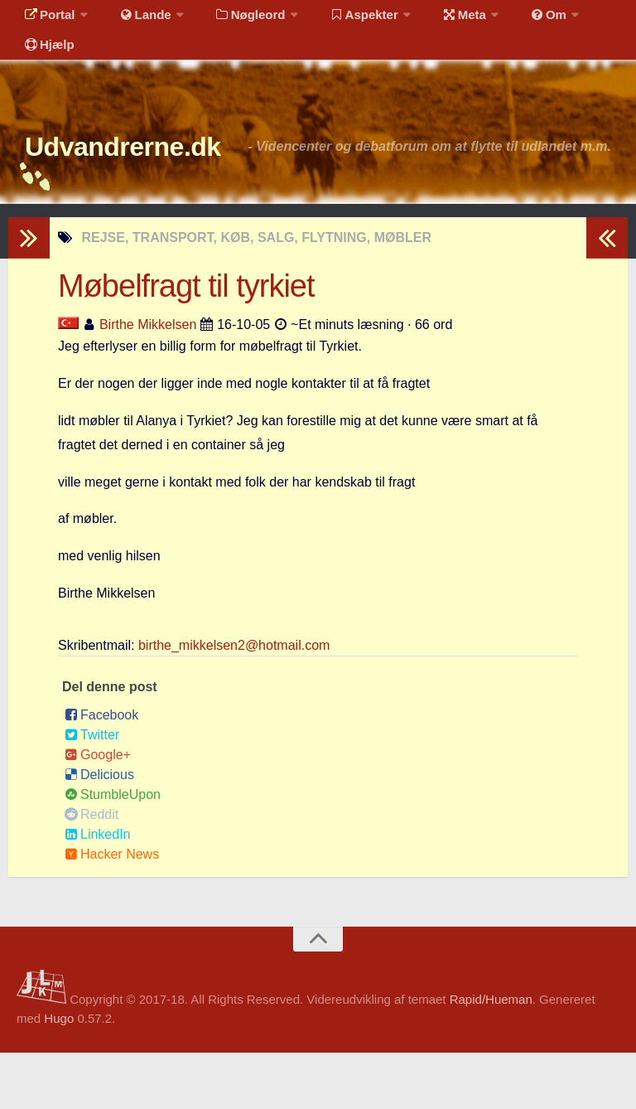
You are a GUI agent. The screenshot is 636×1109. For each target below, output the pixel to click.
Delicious (99, 831)
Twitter (92, 791)
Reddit (91, 871)
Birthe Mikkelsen (147, 381)
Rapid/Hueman (491, 1055)
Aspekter (342, 20)
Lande (135, 20)
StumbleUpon (113, 851)
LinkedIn (98, 891)
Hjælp (46, 62)
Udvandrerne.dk (154, 173)
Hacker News (112, 910)
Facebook (101, 771)
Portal (46, 20)
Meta (436, 20)
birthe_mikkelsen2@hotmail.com (234, 702)
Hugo (59, 1075)
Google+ (98, 811)
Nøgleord (234, 20)
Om (513, 20)
